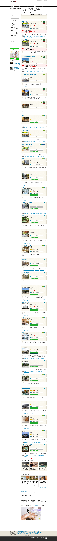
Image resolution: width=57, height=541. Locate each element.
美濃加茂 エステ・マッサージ (36, 141)
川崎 (18, 533)
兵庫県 (24, 531)
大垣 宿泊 (25, 156)
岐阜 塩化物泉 (30, 71)
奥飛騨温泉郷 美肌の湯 (38, 213)
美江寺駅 (39, 71)
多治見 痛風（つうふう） (30, 36)
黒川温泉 (35, 532)
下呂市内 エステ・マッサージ (39, 385)
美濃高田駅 (39, 156)
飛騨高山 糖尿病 (35, 442)
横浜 (17, 533)
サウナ (13, 39)
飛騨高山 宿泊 (31, 442)
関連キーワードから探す (13, 534)
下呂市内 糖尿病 (29, 127)
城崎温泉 (24, 532)
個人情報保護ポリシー (33, 537)
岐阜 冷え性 (33, 71)
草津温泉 (18, 532)
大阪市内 (30, 533)
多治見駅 (27, 37)
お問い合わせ (45, 535)
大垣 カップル (34, 156)
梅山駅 (25, 86)
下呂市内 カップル (37, 127)
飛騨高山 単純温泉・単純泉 (27, 442)
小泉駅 (29, 37)
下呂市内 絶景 (33, 299)
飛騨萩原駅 (25, 200)
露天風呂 (13, 41)
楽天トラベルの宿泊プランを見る (33, 122)
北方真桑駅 (42, 71)
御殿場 (28, 533)
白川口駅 (27, 300)
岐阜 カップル (36, 71)
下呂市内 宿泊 (25, 127)
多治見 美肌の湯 (26, 36)
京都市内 (33, 533)
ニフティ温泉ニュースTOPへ (43, 487)
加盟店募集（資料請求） (27, 535)
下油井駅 (44, 299)
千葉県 (22, 531)
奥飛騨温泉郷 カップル (43, 358)
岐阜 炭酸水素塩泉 (26, 71)
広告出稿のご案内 (33, 535)
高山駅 (32, 413)
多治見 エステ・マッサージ (37, 36)
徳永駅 (25, 185)
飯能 (26, 533)
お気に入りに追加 (40, 28)
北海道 (32, 531)
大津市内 (36, 533)
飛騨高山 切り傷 (39, 442)
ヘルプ (42, 535)
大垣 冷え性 (31, 156)
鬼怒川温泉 (40, 532)
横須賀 (20, 533)
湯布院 (38, 532)
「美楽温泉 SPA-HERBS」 (35, 505)
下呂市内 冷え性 (33, 127)
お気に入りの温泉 (39, 0)
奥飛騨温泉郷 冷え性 (42, 270)
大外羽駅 (44, 156)
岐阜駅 (26, 185)
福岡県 (38, 531)
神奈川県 (18, 531)
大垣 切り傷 (28, 156)
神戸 (37, 533)
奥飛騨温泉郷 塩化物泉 (32, 314)
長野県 (34, 531)
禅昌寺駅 (43, 127)
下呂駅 (40, 127)
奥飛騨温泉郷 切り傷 (37, 270)
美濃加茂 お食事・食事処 (42, 141)
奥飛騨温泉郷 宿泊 (33, 213)
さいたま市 (24, 533)
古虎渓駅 (32, 37)
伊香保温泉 (29, 532)
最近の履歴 (45, 0)
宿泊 (12, 25)
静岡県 (22, 491)
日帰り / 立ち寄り (14, 24)
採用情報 (46, 537)
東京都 (28, 531)
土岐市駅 (25, 37)
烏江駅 (41, 156)
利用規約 (44, 537)
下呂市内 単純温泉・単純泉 (27, 455)
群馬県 (26, 531)
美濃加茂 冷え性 (26, 141)
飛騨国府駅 (28, 243)
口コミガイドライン (38, 535)
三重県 (26, 491)
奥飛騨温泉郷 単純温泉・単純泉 (27, 213)
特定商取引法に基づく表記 (39, 537)
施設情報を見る (33, 28)
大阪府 (30, 531)
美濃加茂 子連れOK (30, 141)
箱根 (19, 532)
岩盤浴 (13, 40)
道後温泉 (33, 532)
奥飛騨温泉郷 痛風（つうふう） (27, 315)
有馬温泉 (22, 532)
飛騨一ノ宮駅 (25, 243)
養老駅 (36, 156)
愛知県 (24, 491)
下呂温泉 (27, 532)
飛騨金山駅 (41, 299)
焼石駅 (27, 200)
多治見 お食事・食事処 (42, 36)
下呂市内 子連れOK (37, 299)
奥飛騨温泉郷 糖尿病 (43, 213)
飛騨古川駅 (28, 428)
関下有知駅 (27, 86)
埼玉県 (20, 531)
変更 (18, 15)
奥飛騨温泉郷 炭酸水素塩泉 (27, 270)
